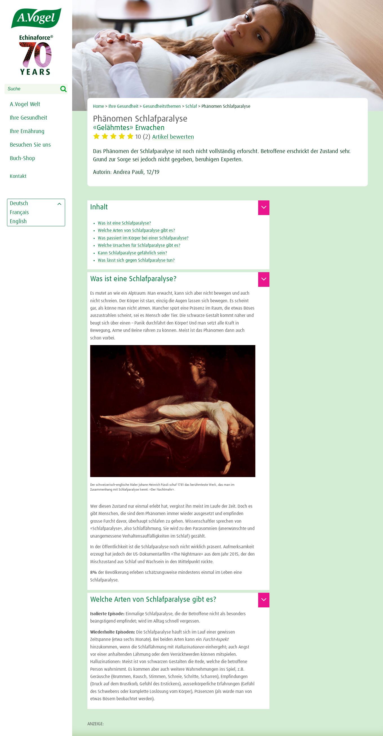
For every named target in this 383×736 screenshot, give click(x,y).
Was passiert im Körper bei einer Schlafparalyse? (143, 238)
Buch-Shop (22, 158)
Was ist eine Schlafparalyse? (124, 223)
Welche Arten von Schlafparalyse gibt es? (136, 230)
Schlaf (191, 106)
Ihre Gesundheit (28, 118)
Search (67, 89)
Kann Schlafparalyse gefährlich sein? (132, 253)
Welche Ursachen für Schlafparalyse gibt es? (139, 245)
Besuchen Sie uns (30, 145)
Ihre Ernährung (27, 131)
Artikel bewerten (174, 137)
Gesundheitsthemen (162, 106)
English (18, 221)
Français (19, 212)
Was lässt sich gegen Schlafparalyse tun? (136, 260)
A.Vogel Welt (25, 104)
